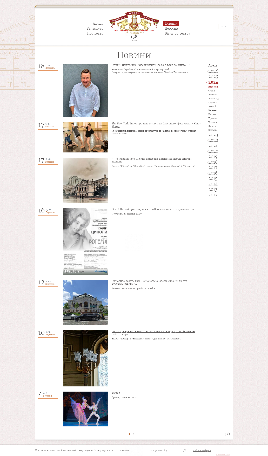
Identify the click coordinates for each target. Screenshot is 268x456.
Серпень (212, 130)
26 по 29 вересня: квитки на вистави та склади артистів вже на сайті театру (153, 333)
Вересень (213, 86)
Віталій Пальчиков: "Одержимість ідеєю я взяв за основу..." (151, 64)
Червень (212, 122)
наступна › (227, 434)
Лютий (212, 106)
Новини (171, 23)
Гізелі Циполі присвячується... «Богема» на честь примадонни (153, 209)
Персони (171, 28)
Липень (212, 126)
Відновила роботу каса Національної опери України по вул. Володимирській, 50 (150, 282)
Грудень (212, 102)
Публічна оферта (202, 450)
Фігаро (116, 392)
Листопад (213, 98)
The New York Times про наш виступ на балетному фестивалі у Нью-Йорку (156, 125)
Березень (212, 110)
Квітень (212, 114)
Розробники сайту (223, 454)
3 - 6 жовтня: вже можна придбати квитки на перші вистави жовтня (152, 160)
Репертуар (95, 28)
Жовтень (212, 94)
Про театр (95, 33)
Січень (211, 90)
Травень (212, 118)
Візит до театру (177, 33)
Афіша (98, 23)
